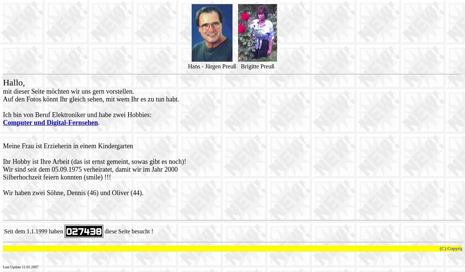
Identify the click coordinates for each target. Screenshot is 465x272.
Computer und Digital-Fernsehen (50, 122)
